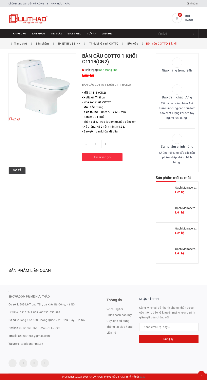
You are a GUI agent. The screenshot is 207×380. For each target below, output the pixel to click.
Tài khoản (192, 3)
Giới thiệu (74, 33)
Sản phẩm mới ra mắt (173, 178)
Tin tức (56, 33)
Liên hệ (107, 33)
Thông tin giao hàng (120, 326)
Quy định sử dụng (118, 320)
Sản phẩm (38, 33)
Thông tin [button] (114, 300)
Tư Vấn (91, 33)
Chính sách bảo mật (120, 315)
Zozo (142, 376)
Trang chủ (18, 33)
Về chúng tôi (115, 309)
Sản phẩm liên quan (29, 270)
